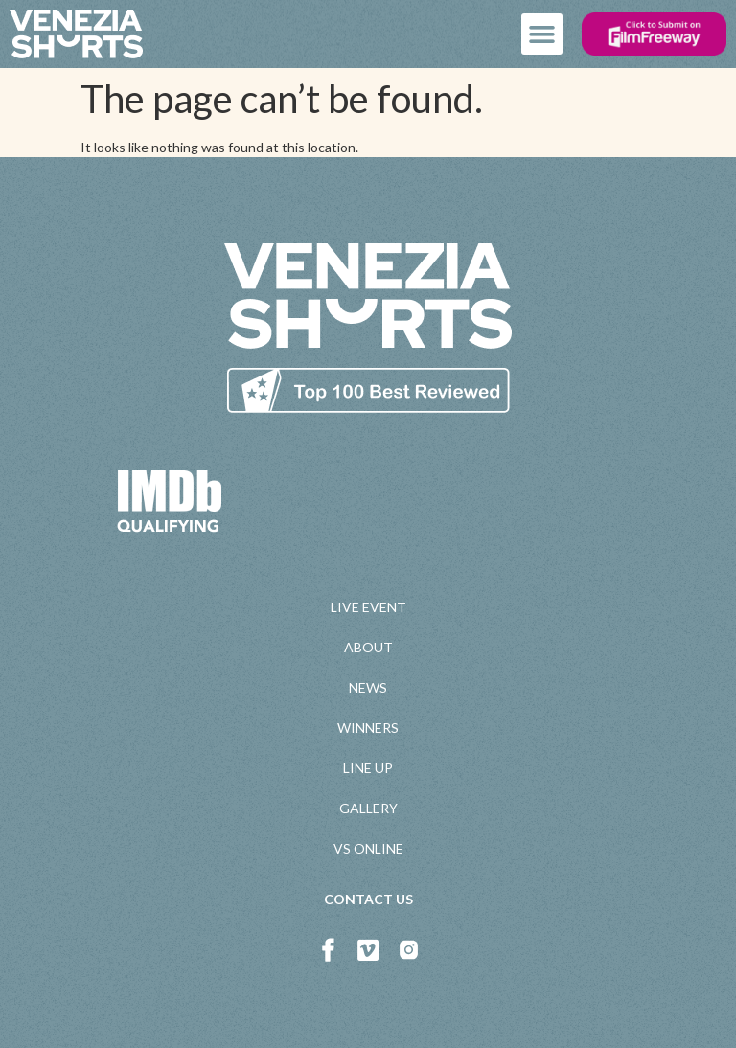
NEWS (368, 687)
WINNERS (368, 727)
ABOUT (368, 647)
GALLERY (368, 808)
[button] (542, 34)
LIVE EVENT (368, 607)
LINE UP (368, 768)
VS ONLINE (368, 848)
